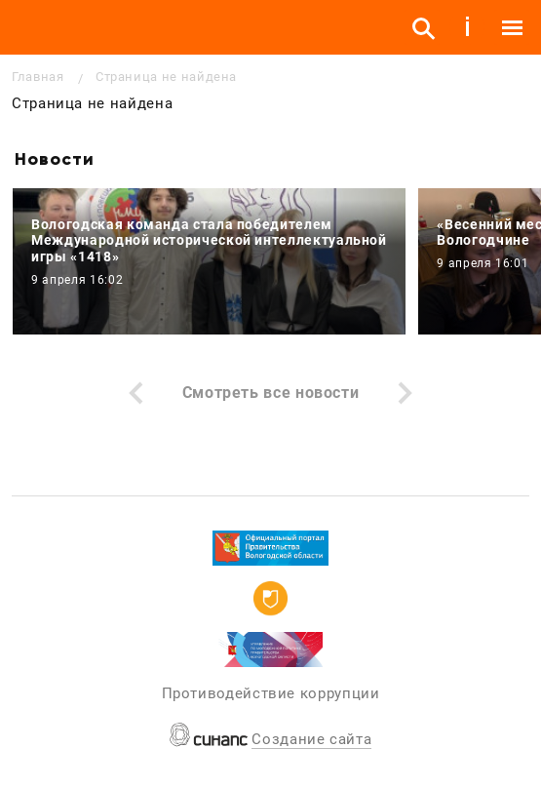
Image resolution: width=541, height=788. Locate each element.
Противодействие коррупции (271, 693)
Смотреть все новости (271, 392)
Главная (37, 76)
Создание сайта (311, 739)
